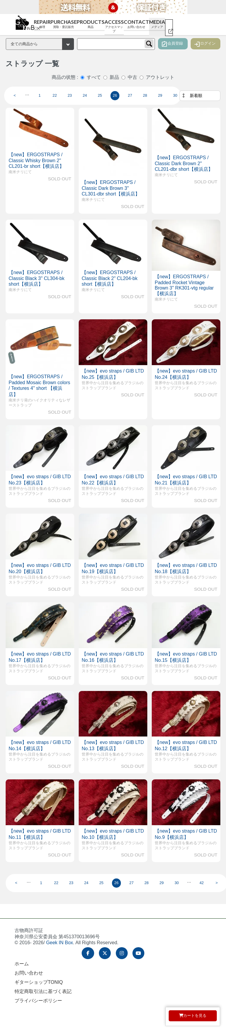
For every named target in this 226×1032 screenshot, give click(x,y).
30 (175, 95)
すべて (94, 77)
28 (145, 95)
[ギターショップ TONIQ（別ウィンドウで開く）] (169, 27)
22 (55, 95)
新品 (114, 77)
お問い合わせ (29, 972)
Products (91, 24)
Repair (42, 24)
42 (202, 883)
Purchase (63, 24)
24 (85, 95)
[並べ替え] (199, 95)
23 (70, 95)
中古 (132, 77)
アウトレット (160, 77)
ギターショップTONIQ (39, 982)
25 (100, 95)
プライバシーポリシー (38, 1000)
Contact (136, 24)
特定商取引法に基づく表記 (43, 991)
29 (160, 95)
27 (130, 95)
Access (114, 26)
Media (157, 24)
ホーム (22, 963)
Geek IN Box (59, 942)
